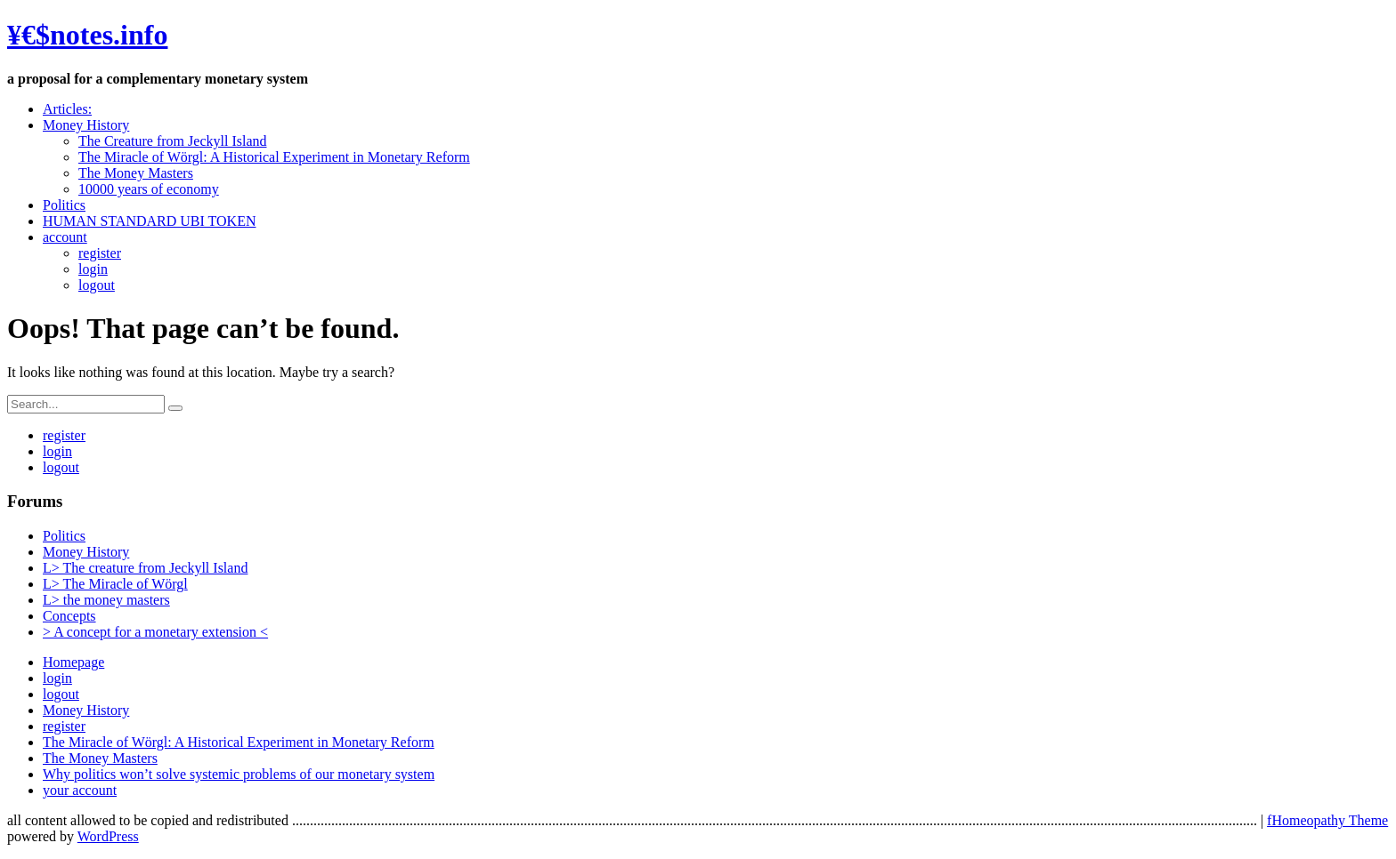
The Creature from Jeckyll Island (172, 141)
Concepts (69, 615)
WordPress (108, 836)
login (93, 269)
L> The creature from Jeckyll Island (145, 567)
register (99, 253)
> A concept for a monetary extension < (155, 631)
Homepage (73, 662)
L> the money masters (106, 599)
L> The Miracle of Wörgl (115, 583)
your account (80, 790)
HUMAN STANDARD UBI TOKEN (149, 221)
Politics (64, 205)
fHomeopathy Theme (1327, 820)
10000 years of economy (148, 189)
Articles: (67, 108)
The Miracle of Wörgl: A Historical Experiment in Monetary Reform (274, 157)
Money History (86, 124)
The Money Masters (135, 173)
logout (96, 285)
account (65, 237)
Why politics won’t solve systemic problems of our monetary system (238, 774)
